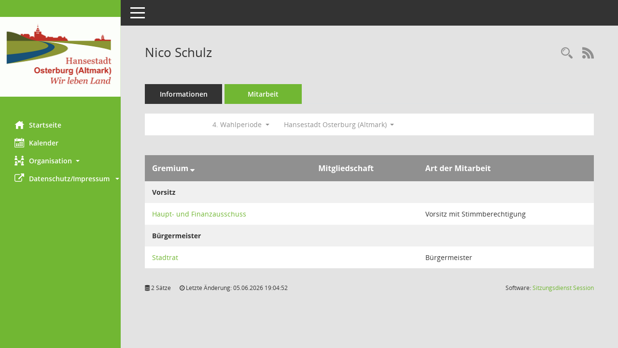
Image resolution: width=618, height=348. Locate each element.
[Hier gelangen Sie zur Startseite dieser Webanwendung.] (60, 57)
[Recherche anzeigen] (566, 53)
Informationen (184, 94)
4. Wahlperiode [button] (240, 124)
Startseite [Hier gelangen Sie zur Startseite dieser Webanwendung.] (37, 125)
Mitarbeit (263, 94)
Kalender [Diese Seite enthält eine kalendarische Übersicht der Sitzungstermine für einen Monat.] (36, 142)
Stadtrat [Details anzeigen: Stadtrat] (165, 257)
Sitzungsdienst (563, 288)
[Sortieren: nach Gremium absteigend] (192, 168)
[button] (60, 161)
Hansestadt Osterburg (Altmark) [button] (339, 124)
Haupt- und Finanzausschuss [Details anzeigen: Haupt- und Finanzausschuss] (199, 213)
